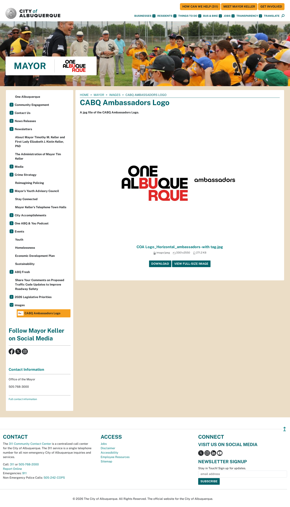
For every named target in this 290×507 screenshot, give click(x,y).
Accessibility (109, 452)
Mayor (99, 95)
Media (19, 166)
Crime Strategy (25, 175)
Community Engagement (32, 105)
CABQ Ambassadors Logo (39, 313)
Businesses (144, 15)
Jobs (229, 15)
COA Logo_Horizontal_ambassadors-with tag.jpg (180, 247)
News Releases (25, 121)
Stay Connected (26, 199)
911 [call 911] (24, 473)
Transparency (249, 15)
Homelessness (25, 247)
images (115, 95)
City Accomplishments (30, 215)
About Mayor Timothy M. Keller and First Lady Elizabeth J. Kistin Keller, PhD (40, 141)
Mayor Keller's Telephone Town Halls (40, 207)
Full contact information (23, 399)
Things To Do (189, 15)
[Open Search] (282, 16)
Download (160, 263)
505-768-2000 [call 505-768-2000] (29, 464)
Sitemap (106, 461)
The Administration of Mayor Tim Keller (38, 156)
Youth (19, 239)
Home (84, 95)
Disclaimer (108, 448)
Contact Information (26, 369)
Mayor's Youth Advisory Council (37, 191)
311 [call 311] (12, 464)
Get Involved (271, 6)
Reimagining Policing (29, 183)
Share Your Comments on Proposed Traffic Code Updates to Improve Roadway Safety (39, 284)
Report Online (12, 469)
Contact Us (22, 113)
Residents (166, 15)
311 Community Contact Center (30, 444)
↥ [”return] (284, 429)
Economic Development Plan (35, 256)
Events (19, 231)
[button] (272, 16)
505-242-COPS (54, 477)
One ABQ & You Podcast (32, 223)
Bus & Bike (212, 15)
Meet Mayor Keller (239, 6)
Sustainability (25, 264)
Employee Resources (115, 457)
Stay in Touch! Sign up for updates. (222, 468)
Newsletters (23, 129)
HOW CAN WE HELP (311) (200, 6)
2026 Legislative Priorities (33, 297)
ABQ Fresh (22, 272)
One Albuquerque (27, 96)
